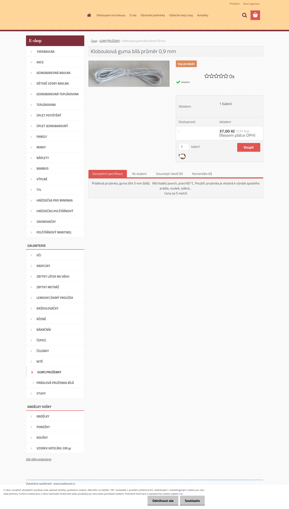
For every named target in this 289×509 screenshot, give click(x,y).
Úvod (94, 41)
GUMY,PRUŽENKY (110, 41)
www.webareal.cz (64, 483)
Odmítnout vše (161, 500)
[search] (244, 15)
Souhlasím (192, 500)
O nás (133, 15)
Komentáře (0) (202, 173)
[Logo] (54, 15)
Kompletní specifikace (108, 173)
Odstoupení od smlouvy (111, 15)
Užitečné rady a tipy (181, 15)
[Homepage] (88, 15)
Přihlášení (234, 4)
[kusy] (184, 146)
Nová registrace (251, 4)
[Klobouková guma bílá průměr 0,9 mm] (129, 62)
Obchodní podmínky (153, 15)
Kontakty (202, 15)
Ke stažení (139, 173)
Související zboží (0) (169, 173)
